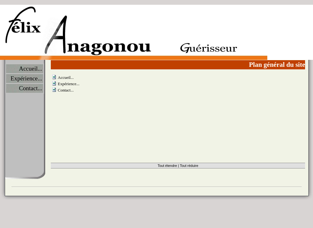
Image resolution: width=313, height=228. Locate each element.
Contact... (30, 88)
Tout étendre (167, 166)
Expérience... (26, 78)
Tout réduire (189, 166)
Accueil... (30, 68)
